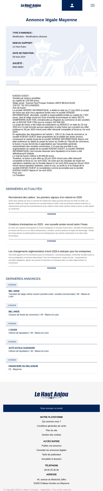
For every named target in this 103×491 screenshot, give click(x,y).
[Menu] (92, 5)
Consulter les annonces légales (51, 450)
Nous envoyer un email (51, 408)
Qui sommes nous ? (51, 421)
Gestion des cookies (51, 435)
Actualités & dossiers (52, 459)
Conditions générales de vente (51, 426)
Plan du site (51, 430)
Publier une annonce (51, 446)
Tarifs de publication (51, 454)
